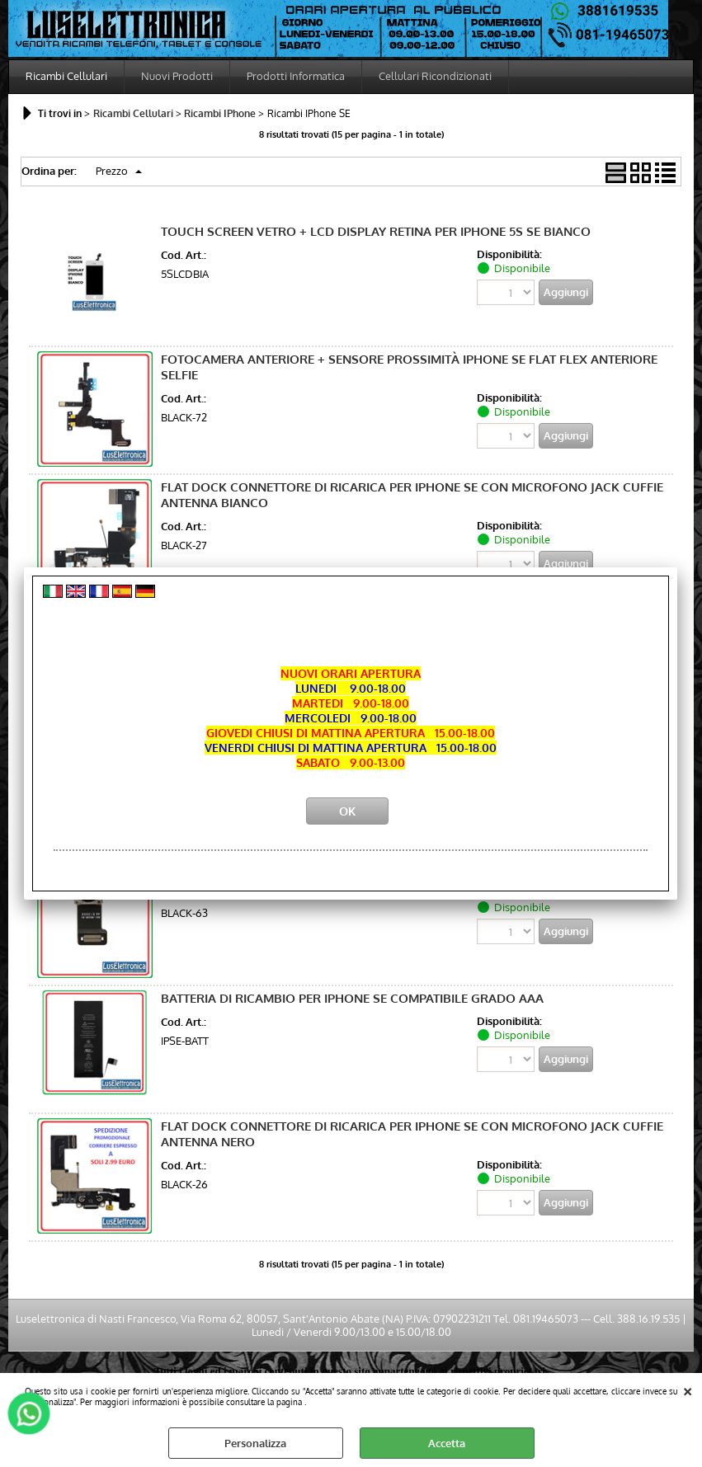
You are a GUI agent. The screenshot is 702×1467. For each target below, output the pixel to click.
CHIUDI (687, 1389)
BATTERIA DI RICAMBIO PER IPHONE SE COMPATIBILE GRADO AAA (352, 998)
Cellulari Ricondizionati (435, 75)
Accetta (446, 1443)
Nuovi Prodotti (177, 75)
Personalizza (255, 1443)
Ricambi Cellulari (66, 75)
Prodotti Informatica (296, 75)
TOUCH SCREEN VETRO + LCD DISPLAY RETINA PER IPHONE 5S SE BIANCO (376, 231)
